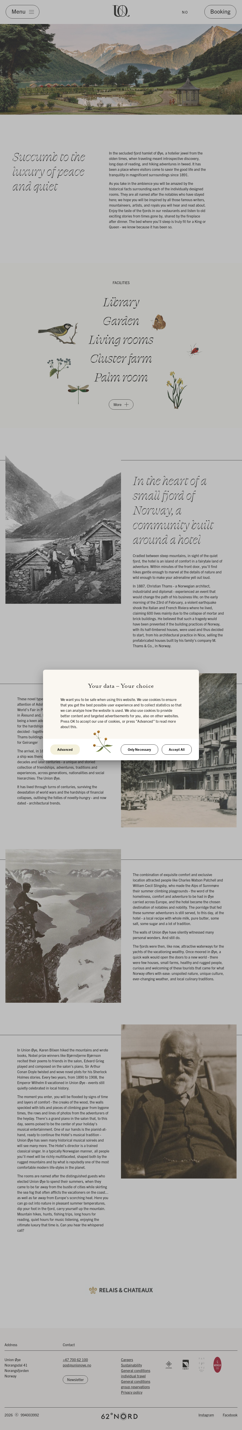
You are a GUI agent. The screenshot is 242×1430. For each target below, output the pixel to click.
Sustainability (131, 1365)
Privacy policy (131, 1392)
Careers (127, 1359)
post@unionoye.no (77, 1365)
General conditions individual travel (135, 1373)
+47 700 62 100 (75, 1359)
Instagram (206, 1415)
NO (185, 12)
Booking (220, 11)
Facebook (230, 1415)
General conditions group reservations (135, 1384)
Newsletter (75, 1379)
